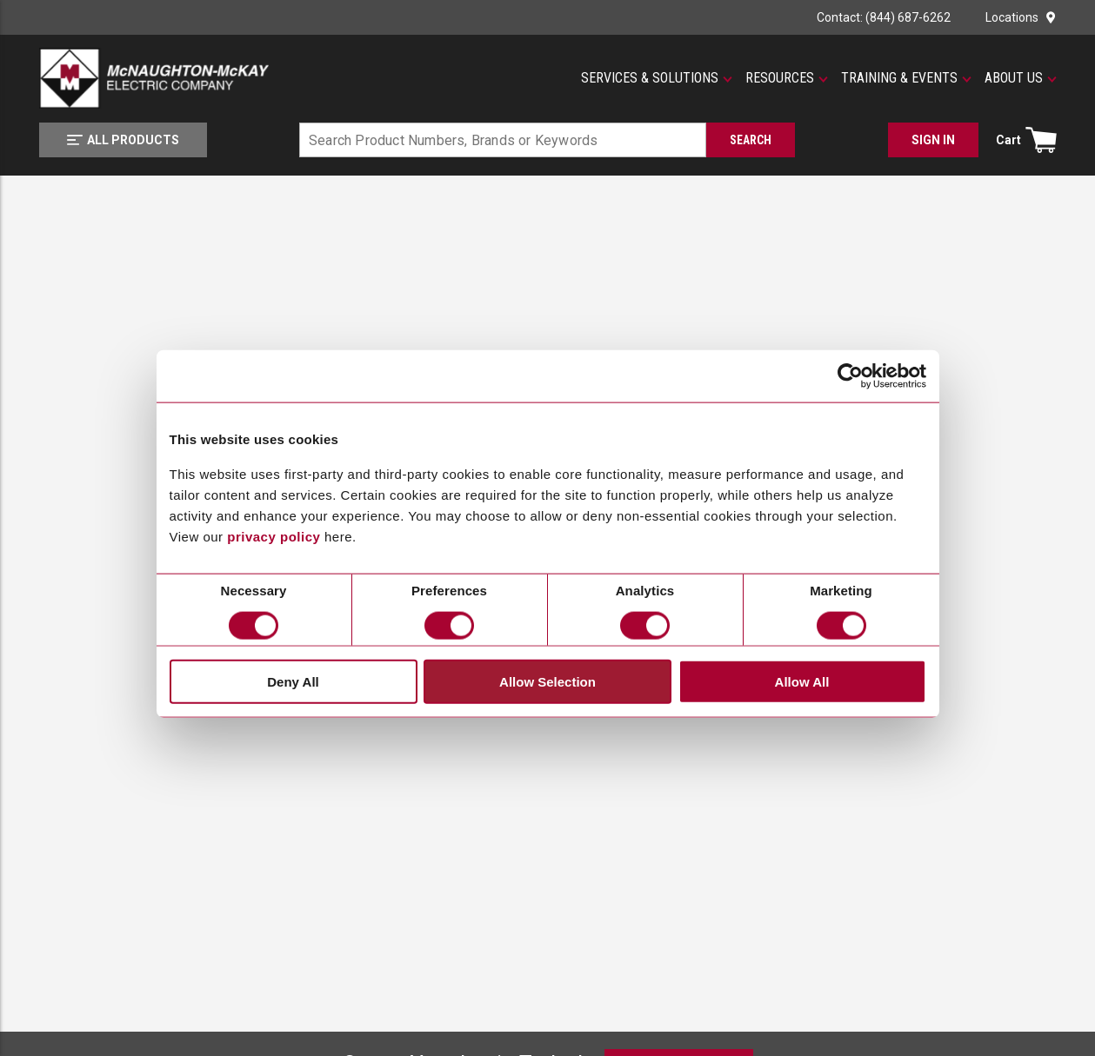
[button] (656, 78)
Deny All (292, 681)
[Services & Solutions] (656, 78)
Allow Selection (547, 681)
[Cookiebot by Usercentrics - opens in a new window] (850, 375)
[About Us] (1021, 78)
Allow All (802, 681)
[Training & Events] (906, 78)
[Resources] (786, 78)
